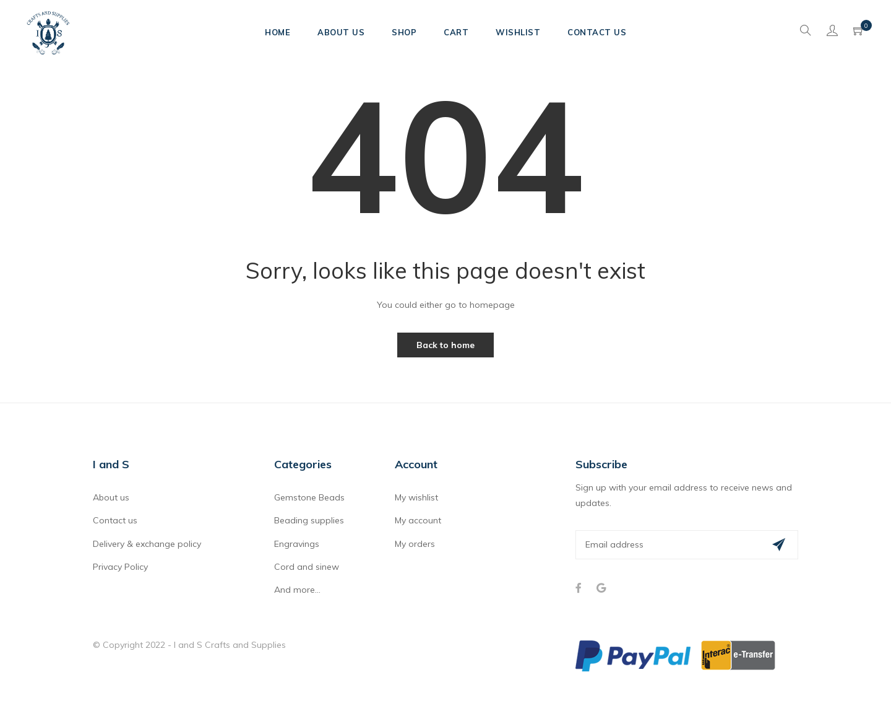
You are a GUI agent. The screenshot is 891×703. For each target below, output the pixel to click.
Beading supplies (309, 520)
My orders (415, 543)
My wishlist (416, 497)
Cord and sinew (306, 566)
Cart (456, 32)
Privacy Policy (120, 566)
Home (277, 32)
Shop (404, 32)
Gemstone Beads (309, 497)
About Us (340, 32)
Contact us (115, 520)
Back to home (445, 345)
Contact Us (596, 32)
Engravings (296, 543)
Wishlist (518, 32)
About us (111, 497)
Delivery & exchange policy (147, 543)
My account (418, 520)
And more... (297, 589)
